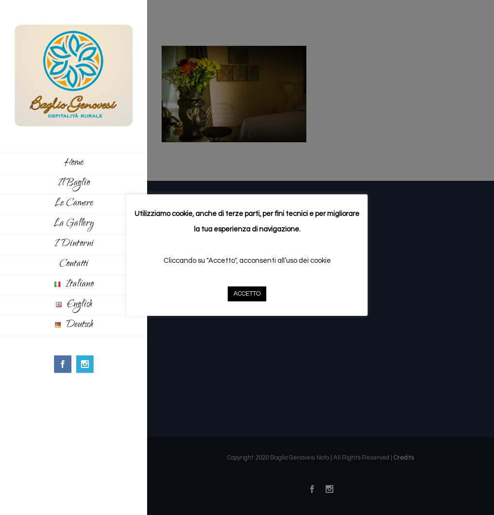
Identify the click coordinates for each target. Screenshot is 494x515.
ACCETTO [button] (247, 293)
